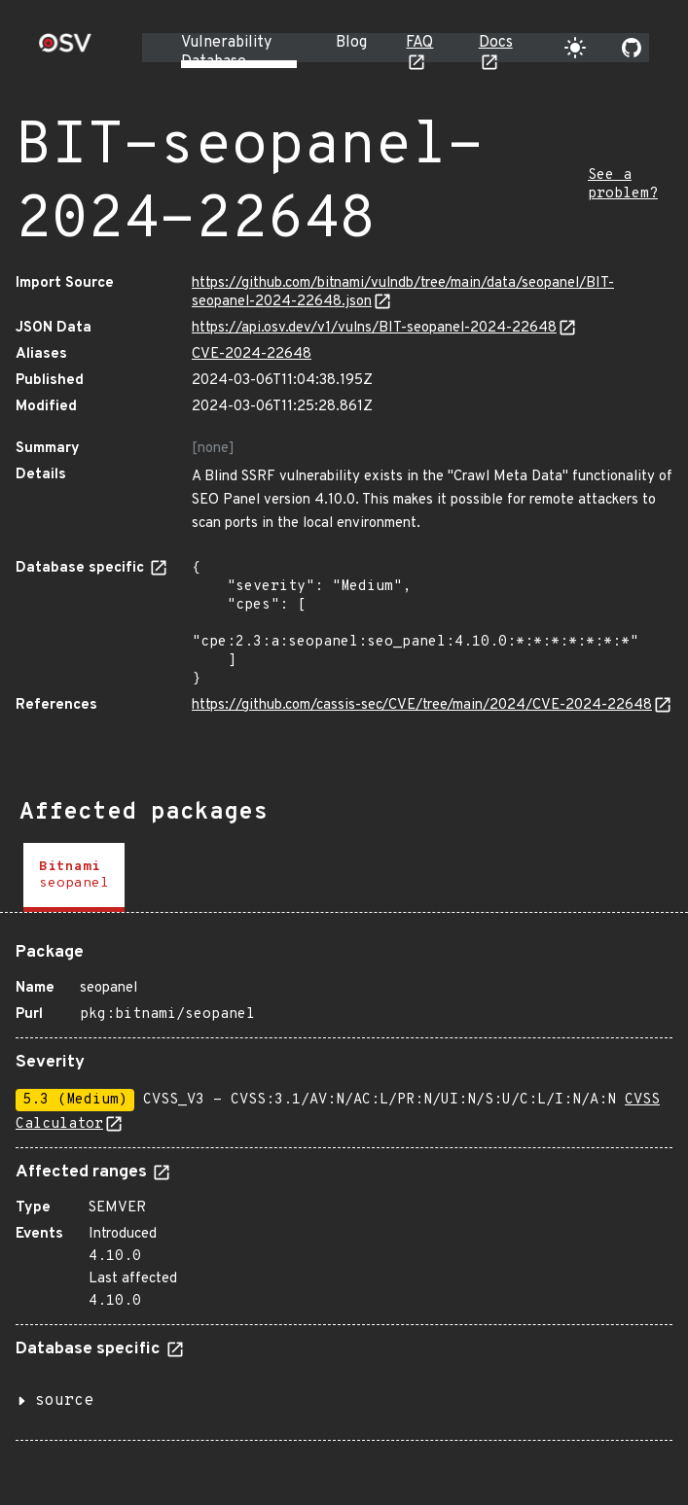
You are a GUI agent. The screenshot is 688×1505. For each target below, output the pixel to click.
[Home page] (65, 49)
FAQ (419, 42)
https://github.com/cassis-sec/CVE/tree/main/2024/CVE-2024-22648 (422, 705)
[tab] (74, 877)
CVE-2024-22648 (251, 354)
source (64, 1401)
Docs (496, 42)
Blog (351, 42)
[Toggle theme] (575, 47)
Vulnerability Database (226, 52)
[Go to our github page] (631, 47)
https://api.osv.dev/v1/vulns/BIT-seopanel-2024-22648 (374, 328)
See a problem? (623, 184)
